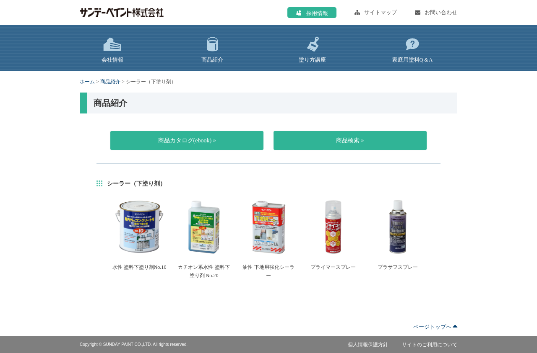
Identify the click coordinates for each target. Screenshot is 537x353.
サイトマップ (376, 12)
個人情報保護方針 (368, 345)
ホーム (87, 82)
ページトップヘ (435, 327)
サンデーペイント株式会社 (122, 12)
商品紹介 (110, 82)
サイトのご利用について (429, 345)
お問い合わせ (436, 12)
